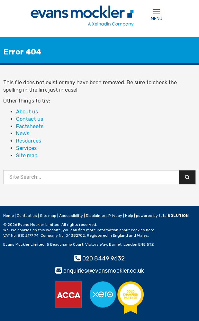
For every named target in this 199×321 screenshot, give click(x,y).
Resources (28, 141)
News (22, 133)
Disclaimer (95, 215)
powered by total (162, 215)
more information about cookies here (120, 230)
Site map (26, 155)
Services (26, 148)
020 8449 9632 (99, 258)
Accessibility (71, 215)
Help (129, 215)
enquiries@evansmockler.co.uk (99, 270)
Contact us (29, 119)
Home (8, 215)
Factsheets (29, 126)
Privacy (115, 215)
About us (27, 112)
